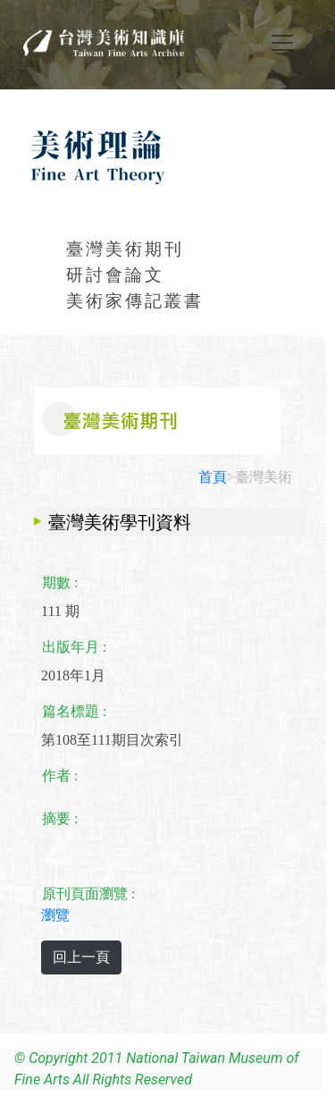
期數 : (60, 582)
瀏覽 (55, 915)
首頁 (212, 477)
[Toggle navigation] (282, 43)
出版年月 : (74, 646)
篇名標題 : (74, 711)
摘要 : (60, 818)
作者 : (60, 775)
